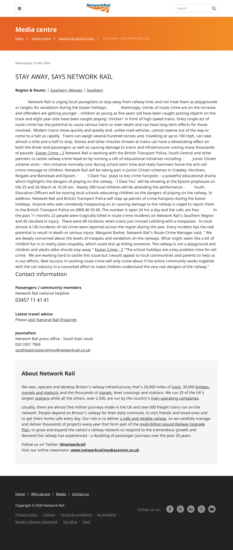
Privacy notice (26, 514)
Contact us (80, 494)
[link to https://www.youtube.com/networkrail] (212, 511)
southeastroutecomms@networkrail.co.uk (52, 349)
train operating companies (175, 398)
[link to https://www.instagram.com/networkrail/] (181, 511)
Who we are (40, 494)
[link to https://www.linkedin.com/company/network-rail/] (191, 511)
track (176, 386)
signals (105, 392)
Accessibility (106, 514)
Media (61, 494)
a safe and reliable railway (143, 418)
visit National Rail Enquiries (52, 319)
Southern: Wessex (66, 90)
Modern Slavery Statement (36, 521)
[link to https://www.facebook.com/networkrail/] (170, 511)
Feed (86, 521)
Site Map (70, 521)
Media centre (41, 38)
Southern (95, 90)
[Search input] (196, 8)
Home (19, 38)
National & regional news (76, 38)
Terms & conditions (76, 514)
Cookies (49, 514)
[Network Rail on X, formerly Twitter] (202, 511)
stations (42, 398)
